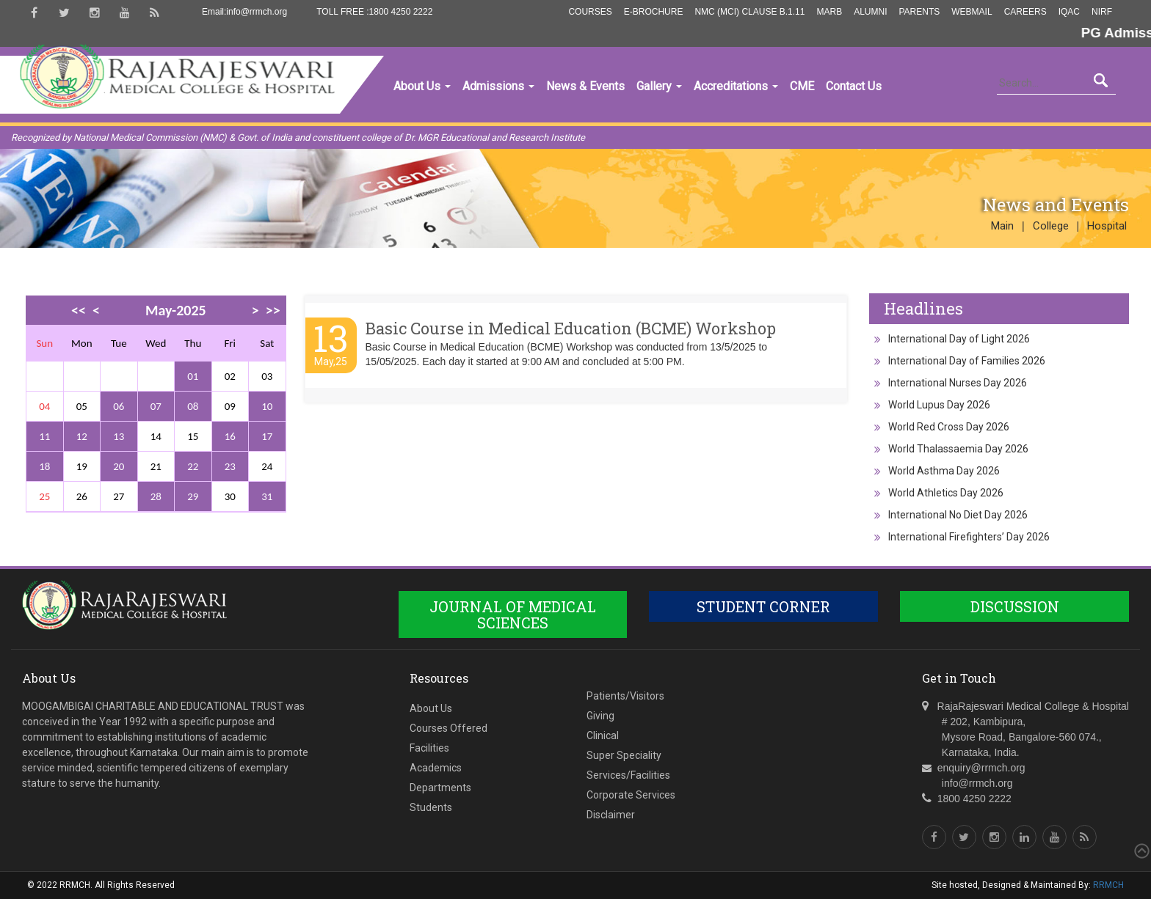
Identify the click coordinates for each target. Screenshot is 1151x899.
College (1051, 225)
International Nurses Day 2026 (957, 383)
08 (192, 406)
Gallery (659, 86)
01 (192, 376)
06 (118, 406)
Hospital (1107, 225)
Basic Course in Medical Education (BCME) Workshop (571, 328)
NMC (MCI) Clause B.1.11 (749, 12)
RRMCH (1108, 885)
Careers (1025, 12)
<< (78, 310)
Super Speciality (624, 755)
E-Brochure (653, 12)
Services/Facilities (628, 775)
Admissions (498, 86)
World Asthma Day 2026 (944, 471)
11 (44, 436)
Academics (436, 768)
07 (155, 406)
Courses (589, 12)
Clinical (603, 735)
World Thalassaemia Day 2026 (958, 449)
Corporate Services (631, 795)
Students (431, 807)
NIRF (1102, 12)
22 (192, 466)
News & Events (585, 86)
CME (802, 86)
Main (1002, 225)
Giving (600, 716)
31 (266, 496)
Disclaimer (611, 815)
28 (155, 496)
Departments (440, 787)
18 (44, 466)
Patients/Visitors (625, 696)
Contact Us (854, 86)
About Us (422, 86)
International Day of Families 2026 (966, 361)
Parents (919, 12)
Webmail (971, 12)
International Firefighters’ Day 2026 (969, 537)
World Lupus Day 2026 (939, 405)
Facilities (429, 748)
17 (266, 436)
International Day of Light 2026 (959, 339)
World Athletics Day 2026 (945, 493)
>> (273, 310)
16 (230, 436)
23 (230, 466)
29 (192, 496)
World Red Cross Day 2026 (948, 427)
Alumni (870, 12)
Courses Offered (448, 728)
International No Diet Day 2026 (958, 515)
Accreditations (736, 86)
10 (266, 406)
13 (118, 436)
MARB (829, 12)
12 (81, 436)
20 (118, 466)
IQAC (1069, 12)
